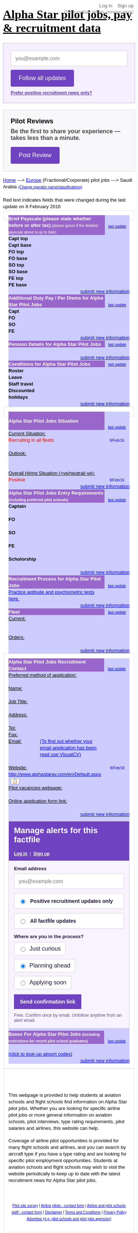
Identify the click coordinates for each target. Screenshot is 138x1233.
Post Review (35, 155)
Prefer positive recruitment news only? (51, 92)
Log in (105, 5)
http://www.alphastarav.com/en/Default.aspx (54, 774)
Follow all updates (42, 78)
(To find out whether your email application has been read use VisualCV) (68, 747)
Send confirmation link (47, 1002)
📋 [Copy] (15, 781)
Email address (30, 868)
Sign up (125, 5)
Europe (34, 180)
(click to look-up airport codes (39, 1054)
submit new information (105, 291)
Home (9, 180)
